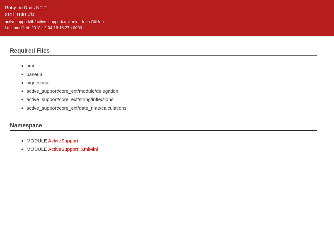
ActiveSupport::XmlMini (73, 149)
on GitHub (94, 21)
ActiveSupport (63, 140)
